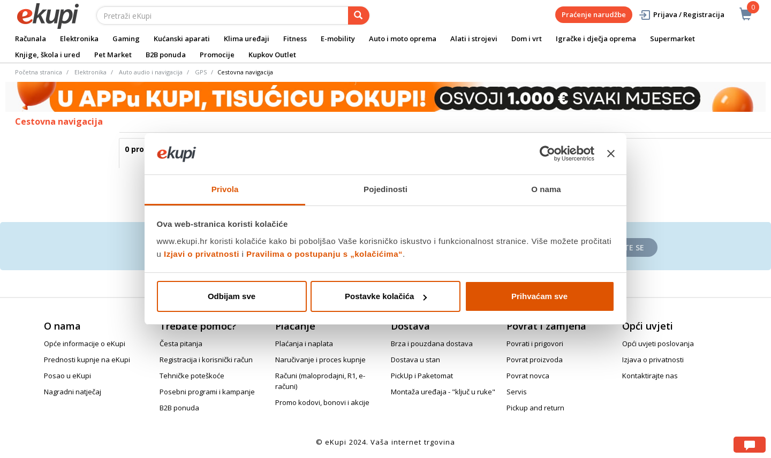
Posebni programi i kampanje (207, 391)
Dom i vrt (526, 38)
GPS (201, 72)
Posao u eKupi (67, 375)
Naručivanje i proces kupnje (320, 359)
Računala (30, 38)
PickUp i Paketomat (422, 375)
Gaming (126, 38)
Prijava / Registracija (681, 15)
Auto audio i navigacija (151, 72)
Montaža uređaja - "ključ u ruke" (443, 391)
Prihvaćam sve (539, 296)
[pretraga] (358, 15)
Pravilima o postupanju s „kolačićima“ (324, 253)
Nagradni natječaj (72, 391)
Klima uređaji (246, 38)
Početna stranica (38, 72)
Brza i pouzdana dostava (432, 343)
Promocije (217, 54)
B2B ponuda (166, 54)
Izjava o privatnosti (653, 359)
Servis (517, 391)
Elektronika (79, 38)
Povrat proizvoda (535, 359)
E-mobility (338, 38)
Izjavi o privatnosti (201, 253)
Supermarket (672, 38)
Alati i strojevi (473, 38)
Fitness (295, 38)
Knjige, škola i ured (47, 54)
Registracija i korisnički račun (206, 359)
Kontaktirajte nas (650, 375)
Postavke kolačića (386, 296)
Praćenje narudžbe (594, 14)
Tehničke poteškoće (192, 375)
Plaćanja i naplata (304, 343)
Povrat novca (528, 375)
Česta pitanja (181, 343)
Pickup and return (535, 408)
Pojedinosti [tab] (385, 189)
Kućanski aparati (182, 38)
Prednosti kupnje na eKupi (87, 359)
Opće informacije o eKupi (84, 343)
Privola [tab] (225, 189)
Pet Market (113, 54)
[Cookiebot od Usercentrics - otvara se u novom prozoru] (547, 154)
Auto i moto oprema (402, 38)
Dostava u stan (415, 359)
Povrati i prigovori (535, 343)
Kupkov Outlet (272, 54)
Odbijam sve (231, 296)
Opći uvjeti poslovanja (658, 343)
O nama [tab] (546, 189)
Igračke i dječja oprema (596, 38)
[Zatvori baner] (611, 154)
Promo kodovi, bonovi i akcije (322, 402)
